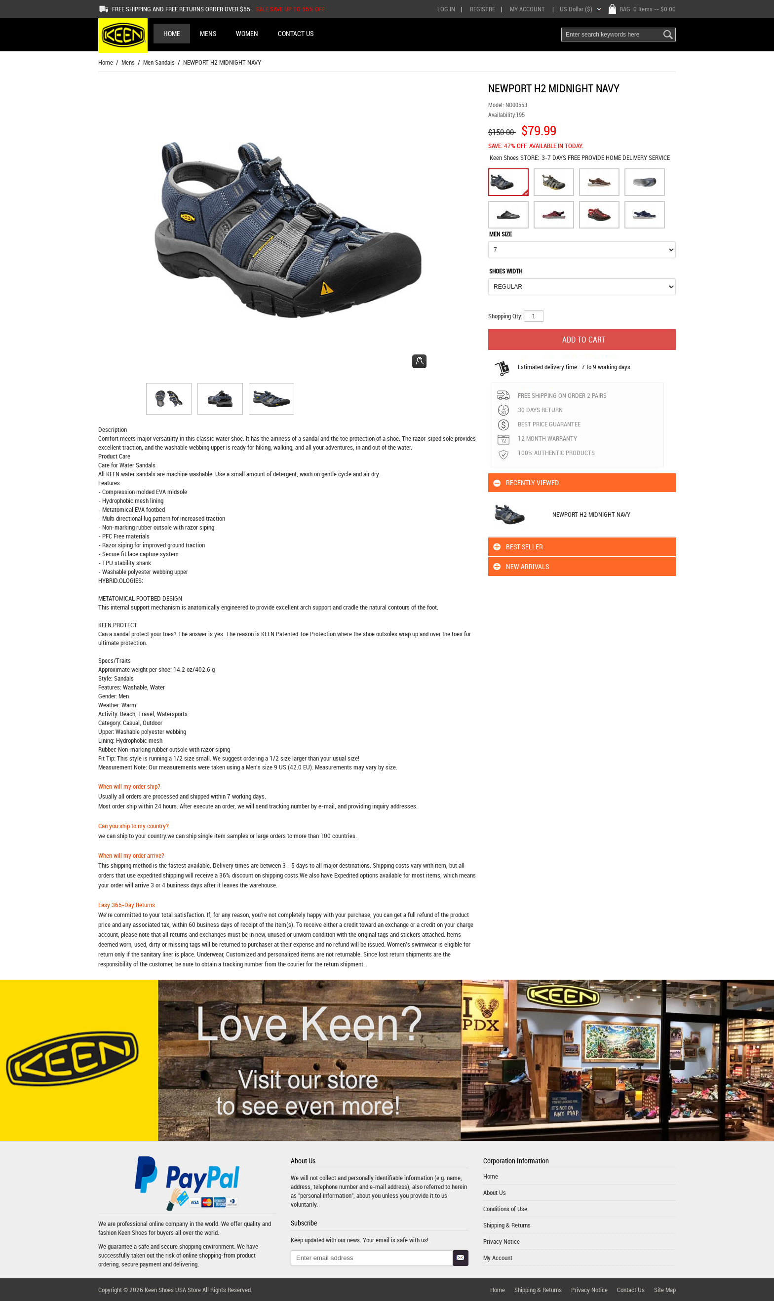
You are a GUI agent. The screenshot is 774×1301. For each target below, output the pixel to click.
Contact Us (631, 1289)
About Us (494, 1192)
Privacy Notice (501, 1241)
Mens (128, 62)
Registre (482, 8)
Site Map (665, 1289)
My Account (527, 8)
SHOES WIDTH (505, 271)
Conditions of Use (505, 1208)
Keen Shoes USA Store (173, 1289)
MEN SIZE (500, 234)
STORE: (514, 157)
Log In (446, 8)
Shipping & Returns (507, 1225)
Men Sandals (159, 62)
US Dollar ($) (576, 8)
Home (171, 33)
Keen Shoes (505, 157)
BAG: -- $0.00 (647, 8)
